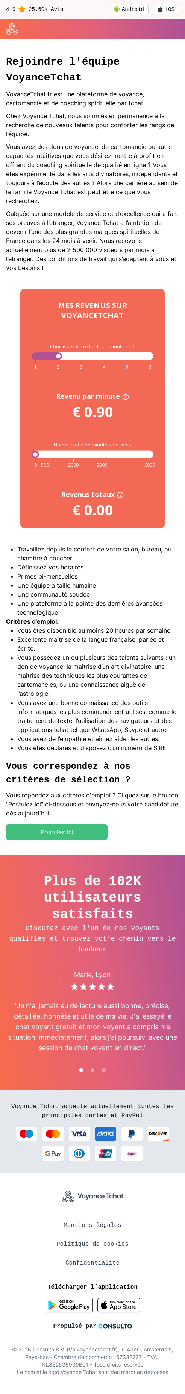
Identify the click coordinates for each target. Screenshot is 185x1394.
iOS (166, 9)
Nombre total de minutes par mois (92, 444)
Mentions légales (92, 1225)
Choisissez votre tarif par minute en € (92, 346)
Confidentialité (92, 1263)
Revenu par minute (92, 396)
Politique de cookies (92, 1244)
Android (129, 9)
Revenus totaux (92, 494)
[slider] (35, 454)
